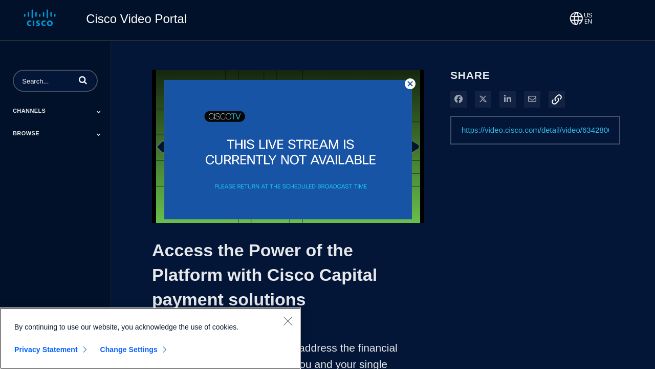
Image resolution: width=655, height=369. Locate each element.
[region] (150, 338)
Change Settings (129, 349)
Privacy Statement (46, 349)
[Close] (287, 321)
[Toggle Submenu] (98, 111)
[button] (83, 80)
